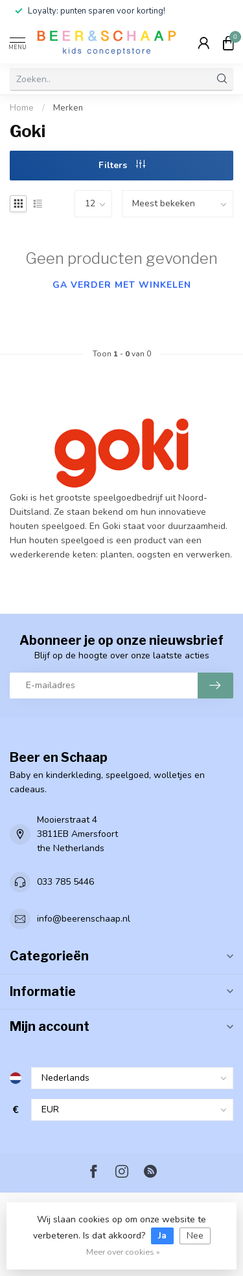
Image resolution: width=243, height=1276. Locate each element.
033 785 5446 (65, 882)
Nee (195, 1235)
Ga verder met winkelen (121, 285)
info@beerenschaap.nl (83, 919)
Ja (162, 1235)
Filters (121, 165)
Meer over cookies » (123, 1251)
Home (22, 108)
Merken (68, 108)
